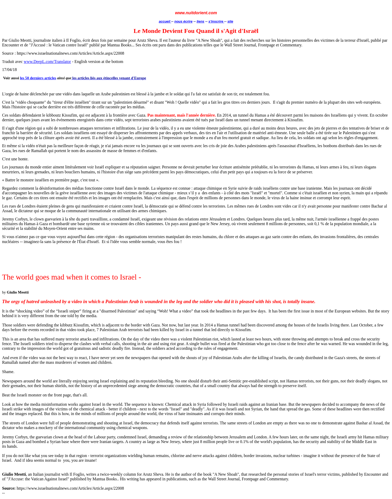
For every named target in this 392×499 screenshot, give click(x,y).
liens (200, 21)
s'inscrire (216, 21)
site (230, 21)
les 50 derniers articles (38, 78)
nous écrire (183, 21)
